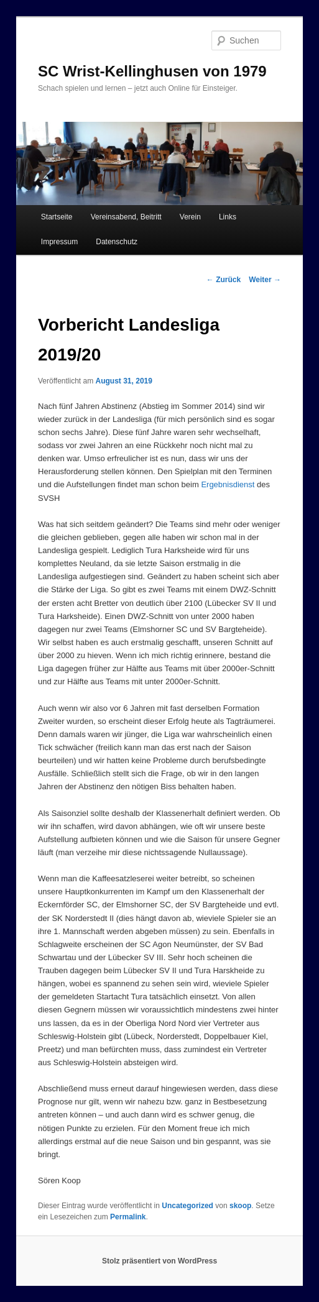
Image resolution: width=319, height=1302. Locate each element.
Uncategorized (187, 1205)
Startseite (57, 217)
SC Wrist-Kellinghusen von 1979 (152, 71)
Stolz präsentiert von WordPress (159, 1261)
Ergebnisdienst (227, 484)
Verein (190, 217)
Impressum (59, 241)
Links (227, 217)
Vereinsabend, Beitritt (126, 217)
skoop (240, 1205)
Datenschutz (116, 241)
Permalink (128, 1217)
